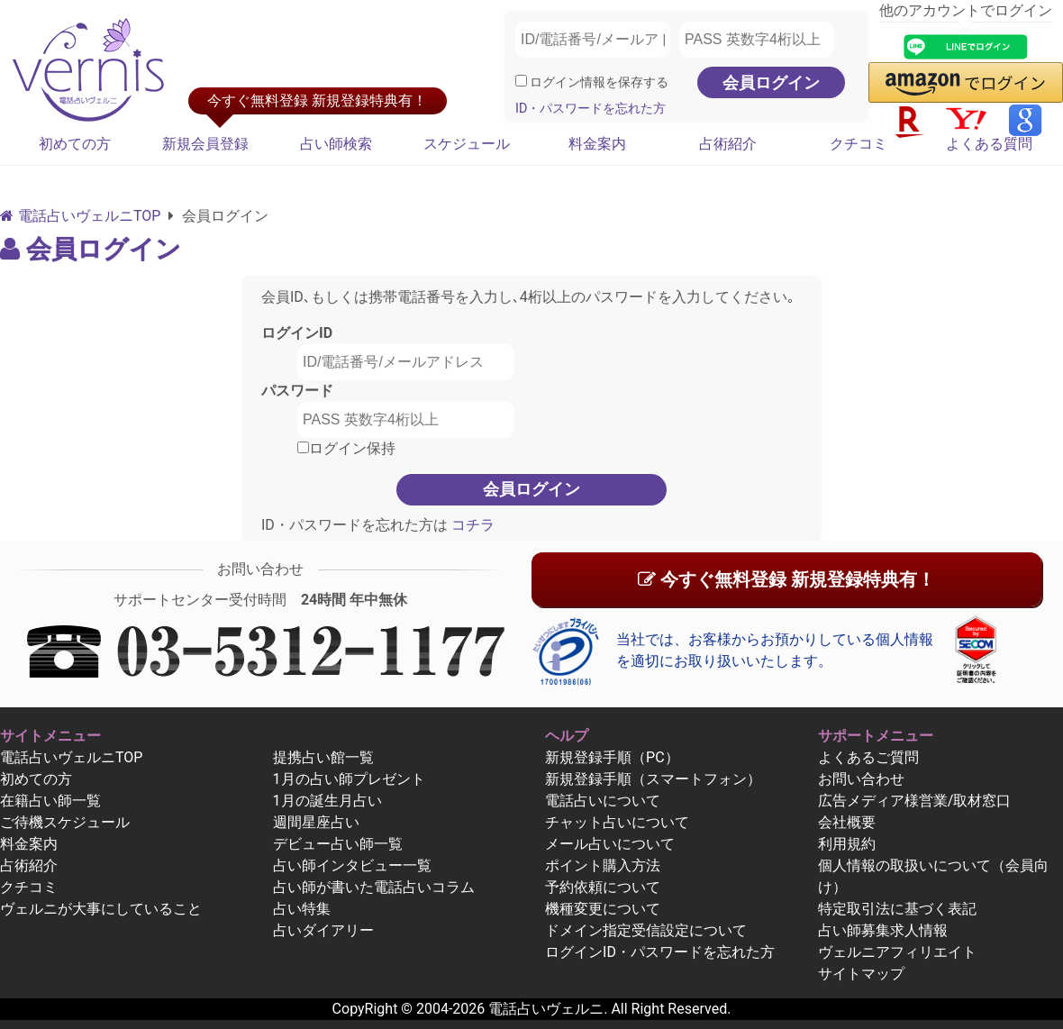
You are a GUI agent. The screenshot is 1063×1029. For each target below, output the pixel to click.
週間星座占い (316, 822)
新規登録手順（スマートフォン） (653, 779)
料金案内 (597, 143)
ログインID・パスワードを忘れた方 (660, 952)
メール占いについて (610, 843)
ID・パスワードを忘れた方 (590, 108)
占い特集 (302, 908)
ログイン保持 (346, 448)
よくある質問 (989, 143)
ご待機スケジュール (65, 822)
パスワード (297, 390)
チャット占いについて (617, 822)
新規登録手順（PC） (612, 757)
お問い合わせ (861, 779)
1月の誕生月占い (327, 800)
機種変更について (602, 908)
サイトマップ (861, 973)
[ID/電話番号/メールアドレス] (592, 40)
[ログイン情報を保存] (521, 81)
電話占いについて (602, 800)
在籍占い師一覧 (50, 800)
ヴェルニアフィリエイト (897, 952)
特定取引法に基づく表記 (897, 908)
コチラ (471, 524)
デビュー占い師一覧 (338, 843)
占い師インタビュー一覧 (352, 865)
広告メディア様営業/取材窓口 (915, 800)
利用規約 (847, 843)
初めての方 (75, 143)
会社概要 (847, 822)
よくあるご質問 (868, 757)
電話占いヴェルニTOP (71, 757)
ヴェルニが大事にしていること (101, 908)
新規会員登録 (205, 143)
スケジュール (466, 143)
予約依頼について (602, 887)
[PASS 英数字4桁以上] (756, 40)
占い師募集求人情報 (883, 930)
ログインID (296, 332)
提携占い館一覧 (323, 757)
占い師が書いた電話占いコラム (374, 887)
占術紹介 (728, 143)
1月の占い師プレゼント (349, 779)
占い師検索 (336, 143)
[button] (965, 82)
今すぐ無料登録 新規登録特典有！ (786, 579)
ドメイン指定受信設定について (646, 930)
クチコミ (858, 143)
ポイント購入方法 (602, 865)
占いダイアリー (323, 930)
